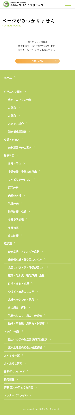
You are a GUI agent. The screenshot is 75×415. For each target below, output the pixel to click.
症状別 (8, 243)
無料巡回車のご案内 (20, 147)
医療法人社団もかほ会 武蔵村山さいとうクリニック (23, 6)
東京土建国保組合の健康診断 (25, 347)
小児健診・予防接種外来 (22, 171)
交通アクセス (12, 139)
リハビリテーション (20, 179)
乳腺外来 (13, 203)
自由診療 (13, 235)
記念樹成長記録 (17, 131)
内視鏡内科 (14, 195)
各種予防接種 (16, 219)
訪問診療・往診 (17, 211)
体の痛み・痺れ (17, 307)
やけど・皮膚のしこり (21, 291)
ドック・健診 (12, 331)
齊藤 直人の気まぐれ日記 (18, 387)
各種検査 (13, 227)
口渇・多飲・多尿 (18, 283)
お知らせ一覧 (12, 355)
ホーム (8, 77)
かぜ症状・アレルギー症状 (23, 251)
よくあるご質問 (13, 363)
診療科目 (9, 155)
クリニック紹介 (13, 91)
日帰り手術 (14, 163)
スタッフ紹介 (16, 123)
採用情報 (9, 379)
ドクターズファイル (15, 395)
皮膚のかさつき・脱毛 (21, 299)
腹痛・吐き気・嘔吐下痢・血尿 (26, 275)
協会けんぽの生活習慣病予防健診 (27, 339)
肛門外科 (13, 187)
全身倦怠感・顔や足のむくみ (25, 259)
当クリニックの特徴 (20, 99)
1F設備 (12, 107)
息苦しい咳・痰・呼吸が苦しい (26, 267)
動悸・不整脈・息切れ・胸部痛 (26, 323)
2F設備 (12, 115)
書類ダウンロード (14, 371)
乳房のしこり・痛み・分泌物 (25, 315)
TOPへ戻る (37, 61)
